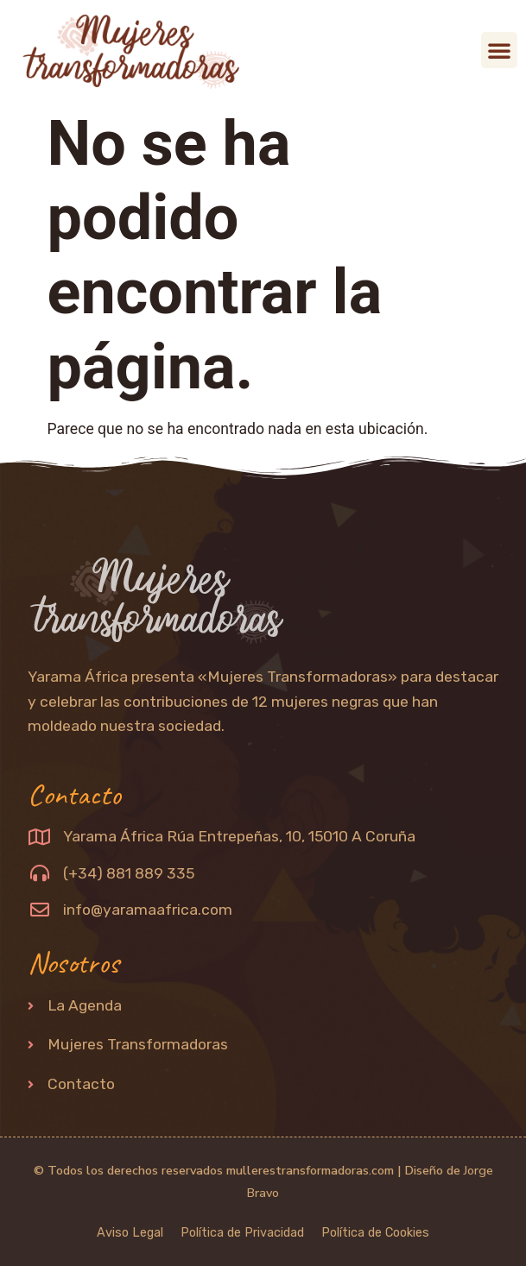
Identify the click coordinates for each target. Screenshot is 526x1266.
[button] (499, 50)
